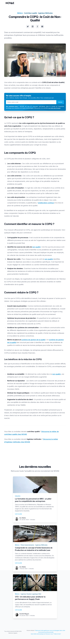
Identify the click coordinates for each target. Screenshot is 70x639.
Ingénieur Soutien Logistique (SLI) (31, 594)
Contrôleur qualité (30, 13)
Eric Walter (22, 518)
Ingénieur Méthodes (45, 13)
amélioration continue (46, 203)
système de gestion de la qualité (33, 340)
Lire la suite (18, 514)
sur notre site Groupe (54, 108)
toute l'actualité (25, 471)
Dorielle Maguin (24, 614)
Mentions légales (13, 633)
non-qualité (36, 247)
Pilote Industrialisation (27, 545)
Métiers (20, 13)
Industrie (17, 496)
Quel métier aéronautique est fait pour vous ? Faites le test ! (46, 634)
